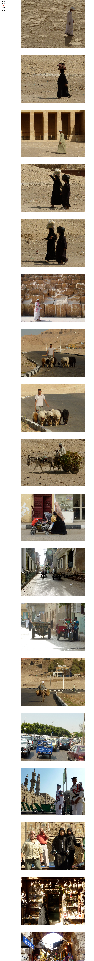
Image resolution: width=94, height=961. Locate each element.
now (3, 10)
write (4, 4)
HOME (4, 2)
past (3, 8)
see (3, 6)
